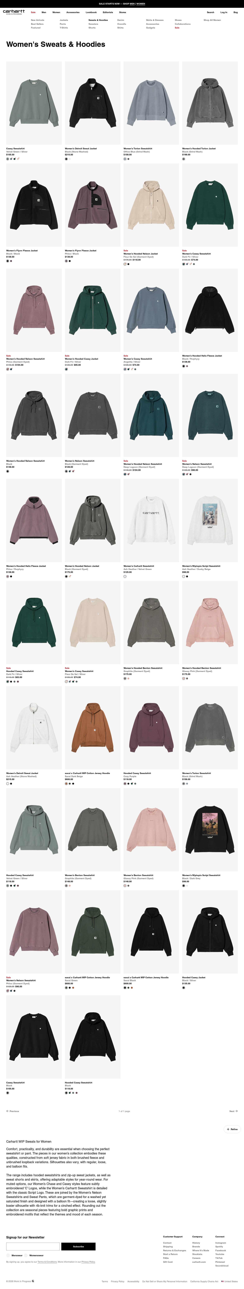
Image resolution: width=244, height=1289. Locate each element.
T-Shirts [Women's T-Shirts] (64, 27)
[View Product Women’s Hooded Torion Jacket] (210, 108)
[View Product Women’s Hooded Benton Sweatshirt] (151, 628)
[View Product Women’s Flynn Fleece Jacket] (34, 210)
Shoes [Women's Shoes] (178, 20)
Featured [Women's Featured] (35, 27)
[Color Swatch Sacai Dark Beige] (73, 987)
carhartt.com (199, 1262)
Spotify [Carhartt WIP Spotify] (219, 1246)
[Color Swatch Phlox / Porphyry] (187, 366)
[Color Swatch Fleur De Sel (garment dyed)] (69, 576)
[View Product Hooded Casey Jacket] (210, 937)
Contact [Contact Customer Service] (167, 1243)
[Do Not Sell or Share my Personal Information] (164, 1281)
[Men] (44, 12)
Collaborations (183, 24)
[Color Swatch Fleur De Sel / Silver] (17, 159)
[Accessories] (73, 12)
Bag (236, 12)
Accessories (152, 24)
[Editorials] (108, 12)
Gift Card (168, 1262)
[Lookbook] (91, 12)
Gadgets (150, 27)
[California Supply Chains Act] (204, 1281)
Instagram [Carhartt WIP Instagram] (220, 1243)
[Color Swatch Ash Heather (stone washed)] (69, 159)
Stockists (197, 1254)
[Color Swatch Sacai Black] (73, 783)
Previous (12, 1111)
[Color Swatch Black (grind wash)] (128, 159)
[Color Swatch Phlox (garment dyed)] (73, 471)
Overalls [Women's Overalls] (121, 24)
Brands (196, 1246)
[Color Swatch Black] (11, 681)
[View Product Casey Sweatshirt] (34, 108)
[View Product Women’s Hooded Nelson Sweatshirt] (34, 318)
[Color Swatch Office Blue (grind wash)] (187, 783)
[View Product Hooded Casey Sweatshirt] (34, 630)
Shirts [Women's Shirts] (120, 27)
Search (210, 12)
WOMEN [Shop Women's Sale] (140, 3)
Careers (196, 1258)
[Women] (56, 12)
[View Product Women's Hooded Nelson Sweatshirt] (34, 421)
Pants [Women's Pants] (63, 24)
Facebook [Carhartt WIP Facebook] (220, 1250)
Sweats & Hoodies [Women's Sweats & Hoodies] (98, 20)
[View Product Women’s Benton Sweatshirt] (92, 835)
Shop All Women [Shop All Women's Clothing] (212, 20)
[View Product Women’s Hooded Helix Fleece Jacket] (210, 316)
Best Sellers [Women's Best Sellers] (37, 24)
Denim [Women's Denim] (120, 20)
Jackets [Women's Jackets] (64, 20)
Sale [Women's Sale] (177, 27)
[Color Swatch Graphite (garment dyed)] (187, 678)
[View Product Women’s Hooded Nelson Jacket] (151, 212)
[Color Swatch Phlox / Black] (11, 261)
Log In (224, 12)
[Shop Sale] (33, 12)
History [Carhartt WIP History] (196, 1243)
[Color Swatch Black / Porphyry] (11, 576)
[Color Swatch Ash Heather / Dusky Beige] (187, 885)
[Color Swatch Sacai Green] (69, 783)
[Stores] (122, 12)
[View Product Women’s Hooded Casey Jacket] (92, 318)
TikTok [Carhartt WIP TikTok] (219, 1258)
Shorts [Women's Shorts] (92, 27)
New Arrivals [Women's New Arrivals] (37, 20)
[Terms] (105, 1281)
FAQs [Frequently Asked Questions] (166, 1258)
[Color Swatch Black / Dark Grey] (187, 576)
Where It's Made (200, 1250)
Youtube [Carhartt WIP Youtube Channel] (219, 1254)
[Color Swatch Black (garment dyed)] (128, 264)
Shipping (168, 1246)
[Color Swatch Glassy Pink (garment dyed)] (128, 678)
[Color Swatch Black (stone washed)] (11, 783)
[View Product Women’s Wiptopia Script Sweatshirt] (210, 526)
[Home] (14, 12)
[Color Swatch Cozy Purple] (17, 681)
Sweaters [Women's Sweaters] (93, 24)
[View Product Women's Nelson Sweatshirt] (92, 421)
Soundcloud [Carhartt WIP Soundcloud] (221, 1265)
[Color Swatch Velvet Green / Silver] (193, 264)
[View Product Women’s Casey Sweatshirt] (210, 212)
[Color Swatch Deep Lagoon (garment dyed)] (11, 369)
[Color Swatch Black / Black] (69, 261)
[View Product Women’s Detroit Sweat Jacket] (92, 108)
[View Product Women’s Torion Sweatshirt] (151, 108)
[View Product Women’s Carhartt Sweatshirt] (151, 526)
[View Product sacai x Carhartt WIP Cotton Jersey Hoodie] (92, 733)
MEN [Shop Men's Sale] (132, 3)
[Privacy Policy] (117, 1281)
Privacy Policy (88, 1262)
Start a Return (170, 1254)
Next (234, 1111)
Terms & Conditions (47, 1262)
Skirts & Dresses (155, 20)
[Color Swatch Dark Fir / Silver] (14, 159)
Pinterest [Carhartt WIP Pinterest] (220, 1262)
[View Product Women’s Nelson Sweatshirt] (210, 423)
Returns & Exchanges (174, 1250)
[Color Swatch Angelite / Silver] (11, 159)
